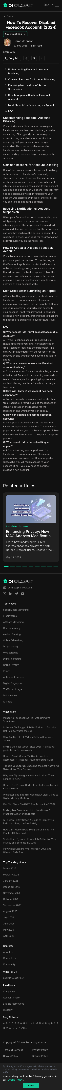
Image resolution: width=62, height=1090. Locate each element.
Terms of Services (13, 1049)
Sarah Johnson (23, 41)
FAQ (10, 110)
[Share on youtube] (22, 593)
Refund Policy (40, 1056)
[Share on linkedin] (10, 593)
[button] (48, 5)
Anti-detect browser (17, 526)
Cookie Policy (10, 1056)
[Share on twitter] (4, 593)
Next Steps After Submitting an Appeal (31, 105)
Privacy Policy (40, 1049)
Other (24, 1028)
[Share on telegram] (16, 593)
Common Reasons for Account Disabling (31, 79)
